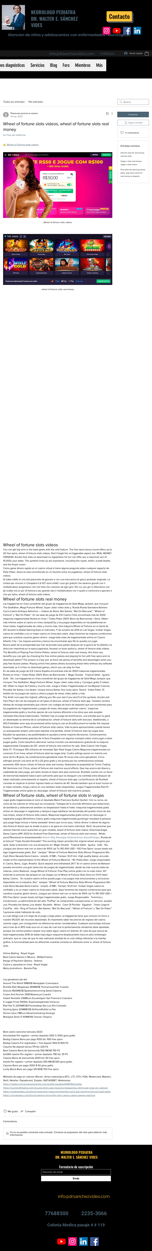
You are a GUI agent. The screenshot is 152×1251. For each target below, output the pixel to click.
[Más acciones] (110, 113)
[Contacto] (119, 16)
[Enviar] (76, 1178)
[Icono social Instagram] (106, 31)
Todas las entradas (14, 101)
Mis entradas (35, 101)
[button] (147, 53)
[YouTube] (117, 31)
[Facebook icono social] (127, 31)
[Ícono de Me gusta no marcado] (5, 1111)
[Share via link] (28, 1111)
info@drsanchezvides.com (71, 53)
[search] (133, 102)
